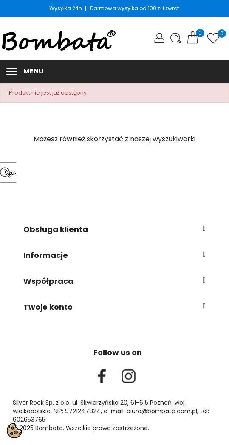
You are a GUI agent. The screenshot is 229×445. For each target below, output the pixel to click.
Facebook (102, 376)
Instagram (129, 376)
